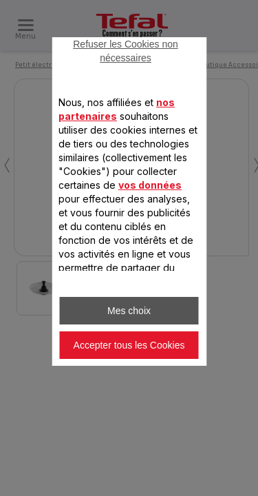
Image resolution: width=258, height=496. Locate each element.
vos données (150, 185)
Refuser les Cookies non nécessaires (125, 51)
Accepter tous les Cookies (129, 345)
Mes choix (129, 310)
